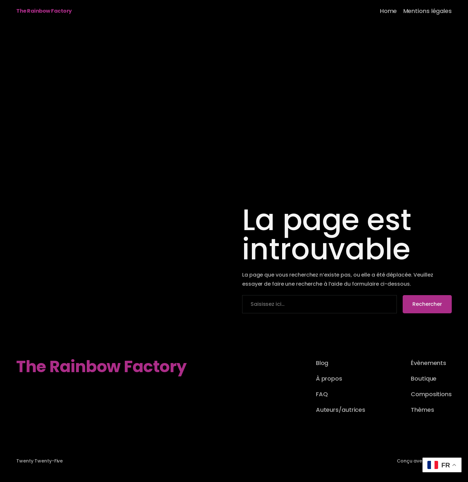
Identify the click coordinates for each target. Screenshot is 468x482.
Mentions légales (427, 11)
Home (388, 11)
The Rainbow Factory (44, 11)
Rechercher (427, 304)
